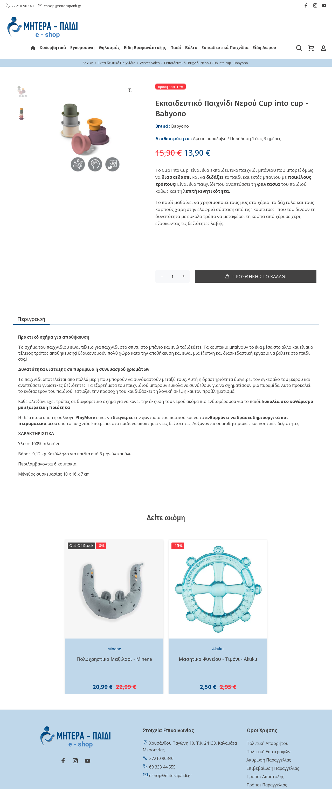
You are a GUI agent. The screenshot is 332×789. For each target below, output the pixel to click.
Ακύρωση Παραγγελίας (268, 760)
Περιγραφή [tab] (31, 319)
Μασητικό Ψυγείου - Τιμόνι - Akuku (218, 659)
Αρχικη (87, 62)
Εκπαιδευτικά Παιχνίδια (116, 62)
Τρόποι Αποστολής (265, 776)
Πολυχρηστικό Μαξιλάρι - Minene (114, 659)
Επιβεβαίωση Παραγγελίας (272, 768)
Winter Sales (150, 62)
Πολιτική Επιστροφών (268, 751)
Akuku (218, 648)
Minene (114, 648)
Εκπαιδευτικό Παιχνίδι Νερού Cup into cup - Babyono (206, 62)
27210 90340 (22, 5)
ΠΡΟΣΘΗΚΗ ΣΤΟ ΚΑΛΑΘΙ (256, 276)
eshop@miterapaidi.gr (62, 5)
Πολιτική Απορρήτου (267, 743)
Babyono (180, 126)
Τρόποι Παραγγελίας (266, 785)
